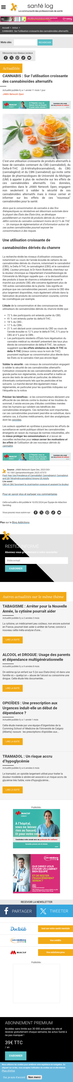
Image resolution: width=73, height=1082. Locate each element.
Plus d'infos (8, 1070)
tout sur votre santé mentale (56, 928)
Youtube (59, 512)
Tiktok (23, 57)
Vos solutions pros (55, 952)
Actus (15, 28)
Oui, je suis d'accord (14, 1077)
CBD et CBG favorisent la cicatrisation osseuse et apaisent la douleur (36, 484)
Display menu (3, 6)
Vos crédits (55, 940)
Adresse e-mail (13, 555)
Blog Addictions (20, 522)
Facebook (6, 57)
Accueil (5, 28)
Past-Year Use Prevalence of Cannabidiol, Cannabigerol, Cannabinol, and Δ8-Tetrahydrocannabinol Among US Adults (35, 477)
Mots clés (6, 42)
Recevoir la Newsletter (36, 902)
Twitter (11, 57)
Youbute (29, 57)
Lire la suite (13, 639)
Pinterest (17, 57)
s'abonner (15, 1055)
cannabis (8, 445)
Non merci (34, 1077)
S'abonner (15, 568)
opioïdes (16, 419)
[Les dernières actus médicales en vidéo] (36, 1002)
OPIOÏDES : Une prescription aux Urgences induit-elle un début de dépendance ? (30, 708)
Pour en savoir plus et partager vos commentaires (30, 494)
